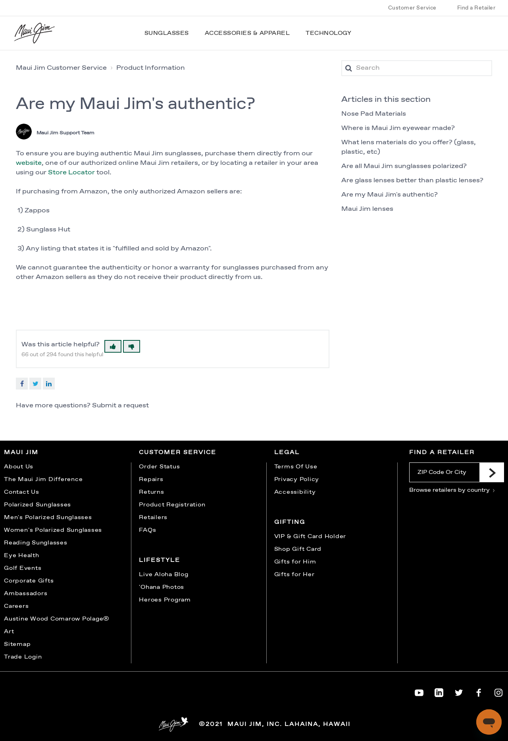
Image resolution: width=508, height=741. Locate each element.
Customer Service (412, 7)
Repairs (151, 479)
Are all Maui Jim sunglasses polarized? (404, 166)
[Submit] (491, 472)
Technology (328, 33)
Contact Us (21, 492)
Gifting (289, 522)
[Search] (416, 68)
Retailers (153, 517)
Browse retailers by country (452, 490)
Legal (287, 452)
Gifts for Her (294, 574)
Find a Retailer (476, 7)
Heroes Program (165, 599)
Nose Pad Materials (373, 114)
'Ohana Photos (161, 587)
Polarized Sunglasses (37, 504)
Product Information (150, 68)
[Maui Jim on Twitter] (459, 691)
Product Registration (172, 504)
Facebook (22, 384)
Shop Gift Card (298, 549)
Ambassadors (25, 593)
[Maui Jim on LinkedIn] (439, 691)
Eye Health (21, 555)
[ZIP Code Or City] (444, 472)
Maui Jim (21, 452)
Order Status (159, 466)
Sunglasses (166, 33)
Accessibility (295, 492)
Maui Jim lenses (367, 209)
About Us (18, 466)
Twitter (35, 384)
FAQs (147, 530)
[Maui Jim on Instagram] (498, 691)
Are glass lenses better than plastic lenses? (412, 180)
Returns (151, 492)
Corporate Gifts (29, 580)
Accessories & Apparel (247, 33)
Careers (16, 606)
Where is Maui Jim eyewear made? (398, 128)
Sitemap (17, 644)
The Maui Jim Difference (43, 479)
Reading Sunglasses (35, 542)
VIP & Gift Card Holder (310, 536)
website (29, 163)
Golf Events (22, 568)
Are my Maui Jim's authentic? (389, 195)
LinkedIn (49, 384)
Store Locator (72, 172)
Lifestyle (159, 560)
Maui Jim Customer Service (61, 68)
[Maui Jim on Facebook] (479, 691)
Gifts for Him (295, 561)
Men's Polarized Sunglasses (48, 517)
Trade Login (23, 657)
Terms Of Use (296, 466)
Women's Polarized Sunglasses (53, 530)
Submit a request (120, 405)
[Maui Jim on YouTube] (419, 691)
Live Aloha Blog (163, 574)
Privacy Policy (296, 479)
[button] (112, 346)
